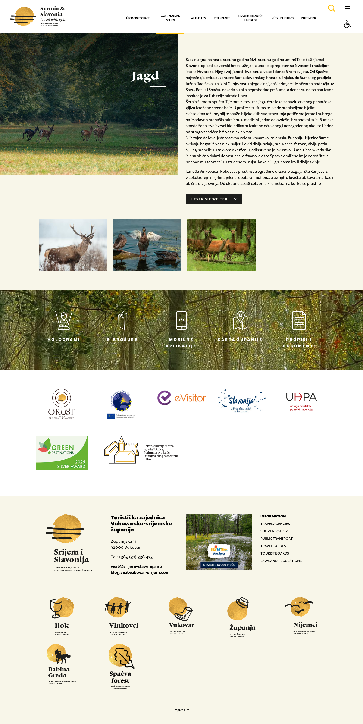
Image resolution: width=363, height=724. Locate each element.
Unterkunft (221, 18)
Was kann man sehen (170, 18)
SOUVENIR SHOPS (274, 531)
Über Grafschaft (138, 18)
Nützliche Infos (283, 18)
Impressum (181, 710)
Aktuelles (198, 18)
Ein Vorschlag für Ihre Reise (250, 18)
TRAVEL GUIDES (273, 546)
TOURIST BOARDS (274, 553)
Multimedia (308, 18)
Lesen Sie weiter (214, 199)
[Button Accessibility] (347, 32)
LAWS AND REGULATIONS (281, 560)
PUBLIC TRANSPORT (276, 538)
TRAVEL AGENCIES (275, 523)
